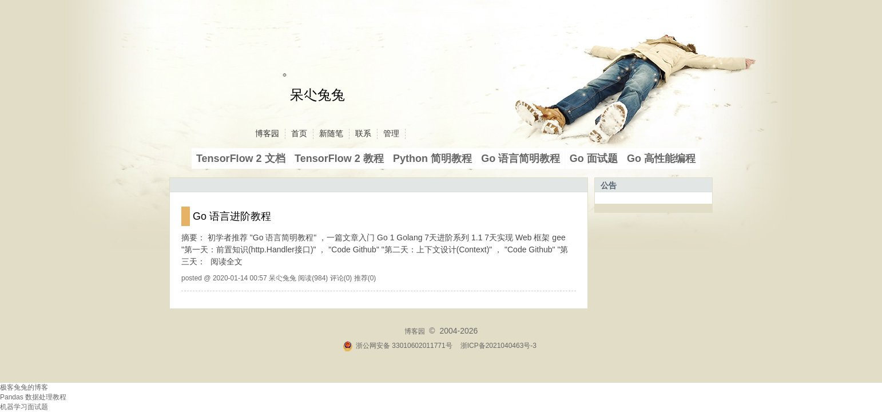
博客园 (267, 133)
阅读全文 (226, 261)
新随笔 (331, 133)
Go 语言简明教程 (520, 158)
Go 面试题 (594, 158)
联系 (363, 133)
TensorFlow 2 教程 (339, 158)
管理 (391, 133)
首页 (299, 133)
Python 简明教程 (432, 158)
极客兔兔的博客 (24, 387)
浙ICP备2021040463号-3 (498, 346)
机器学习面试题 (24, 407)
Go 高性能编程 (661, 158)
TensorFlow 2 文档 (240, 158)
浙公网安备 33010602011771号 (397, 346)
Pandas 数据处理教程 (33, 397)
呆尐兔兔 (317, 94)
